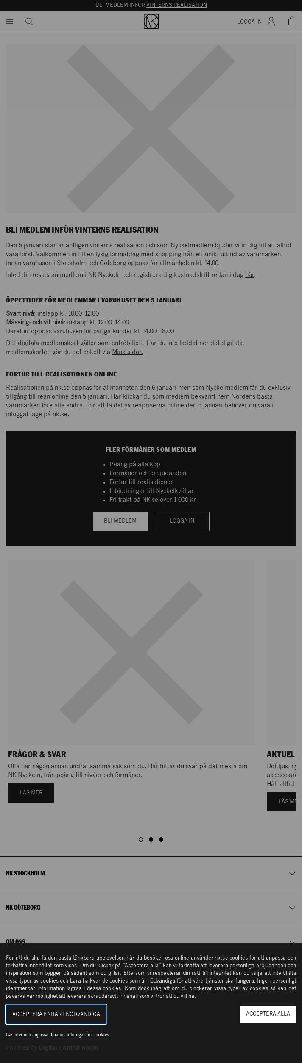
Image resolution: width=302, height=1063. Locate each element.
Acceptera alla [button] (268, 1014)
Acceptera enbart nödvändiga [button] (56, 1014)
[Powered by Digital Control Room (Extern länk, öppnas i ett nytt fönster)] (52, 1047)
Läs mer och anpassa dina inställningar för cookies (57, 1035)
